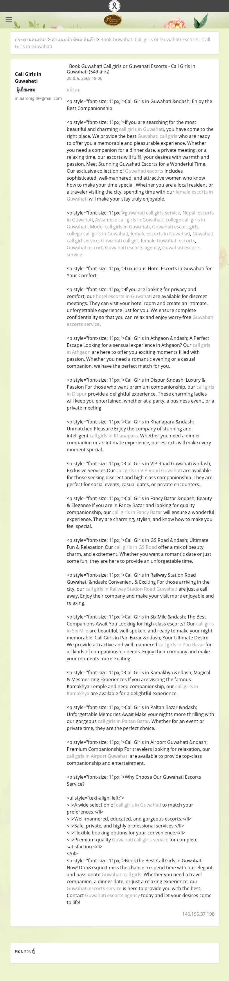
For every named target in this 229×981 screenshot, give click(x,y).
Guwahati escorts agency (132, 247)
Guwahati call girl (119, 240)
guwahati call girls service (152, 213)
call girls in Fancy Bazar (137, 512)
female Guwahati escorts (168, 240)
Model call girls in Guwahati (120, 226)
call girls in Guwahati (141, 129)
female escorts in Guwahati (160, 233)
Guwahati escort (85, 247)
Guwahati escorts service (94, 888)
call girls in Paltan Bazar (123, 721)
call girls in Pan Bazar (181, 644)
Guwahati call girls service (140, 839)
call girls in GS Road (135, 547)
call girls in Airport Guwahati (98, 756)
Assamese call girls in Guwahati (129, 220)
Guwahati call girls (157, 136)
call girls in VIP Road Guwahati (149, 470)
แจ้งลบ (73, 89)
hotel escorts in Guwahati (124, 296)
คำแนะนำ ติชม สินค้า (73, 39)
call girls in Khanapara (114, 435)
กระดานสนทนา (31, 39)
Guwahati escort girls (175, 226)
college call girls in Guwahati (97, 233)
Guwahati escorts (144, 171)
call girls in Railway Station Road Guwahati (131, 589)
